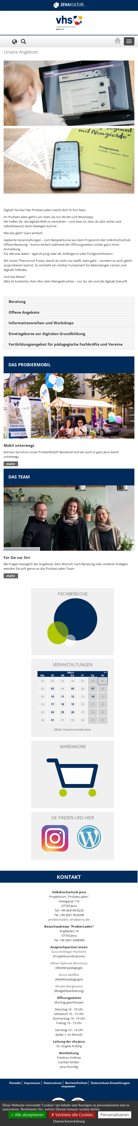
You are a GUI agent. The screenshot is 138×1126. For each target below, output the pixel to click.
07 (92, 688)
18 (62, 704)
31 (52, 720)
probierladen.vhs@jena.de (69, 919)
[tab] (69, 301)
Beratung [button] (17, 301)
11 (62, 696)
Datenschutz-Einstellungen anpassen (96, 1084)
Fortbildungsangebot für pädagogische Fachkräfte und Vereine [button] (66, 344)
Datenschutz (53, 1083)
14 (92, 696)
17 (52, 704)
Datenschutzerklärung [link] (69, 1121)
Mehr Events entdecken (72, 729)
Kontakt (15, 1083)
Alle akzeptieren (27, 1114)
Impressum (32, 1083)
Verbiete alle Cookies (72, 1114)
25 (62, 712)
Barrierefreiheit (76, 1083)
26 (72, 712)
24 (52, 712)
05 (72, 688)
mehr (10, 464)
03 (52, 688)
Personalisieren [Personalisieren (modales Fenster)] (114, 1114)
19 (72, 704)
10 (52, 696)
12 (72, 696)
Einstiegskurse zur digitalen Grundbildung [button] (47, 333)
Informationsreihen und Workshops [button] (41, 322)
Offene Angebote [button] (24, 312)
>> (105, 672)
